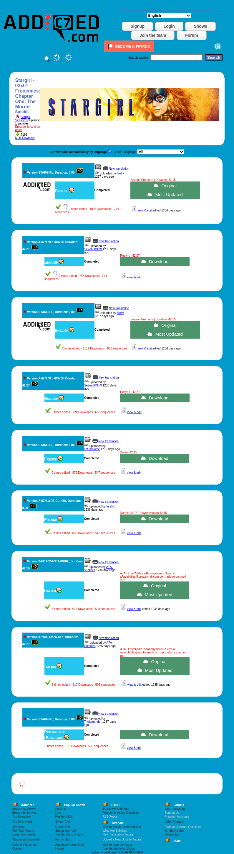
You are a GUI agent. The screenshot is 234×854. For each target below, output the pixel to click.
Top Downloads (22, 821)
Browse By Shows (24, 809)
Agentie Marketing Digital (118, 848)
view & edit (144, 210)
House (59, 848)
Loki (58, 812)
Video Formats (174, 821)
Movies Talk (172, 834)
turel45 (110, 506)
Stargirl (25, 117)
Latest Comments (23, 834)
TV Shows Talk (174, 830)
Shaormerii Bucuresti (26, 839)
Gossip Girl (62, 826)
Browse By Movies (24, 812)
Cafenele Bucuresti (24, 844)
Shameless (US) (66, 830)
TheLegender (93, 721)
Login (169, 26)
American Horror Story (69, 844)
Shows (200, 26)
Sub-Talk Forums (23, 830)
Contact (17, 848)
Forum (191, 35)
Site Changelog (175, 809)
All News (18, 826)
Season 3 (21, 120)
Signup (137, 26)
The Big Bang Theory (69, 834)
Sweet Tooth (63, 821)
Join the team (153, 35)
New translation (119, 168)
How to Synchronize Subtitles (121, 826)
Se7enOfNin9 (93, 249)
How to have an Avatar (117, 844)
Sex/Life (60, 809)
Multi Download (25, 137)
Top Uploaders (21, 816)
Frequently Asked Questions (120, 812)
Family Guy (62, 839)
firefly (120, 173)
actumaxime (92, 449)
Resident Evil (63, 816)
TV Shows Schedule (115, 809)
